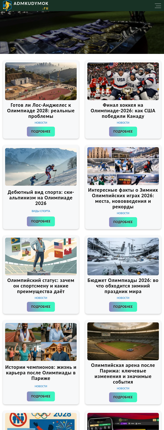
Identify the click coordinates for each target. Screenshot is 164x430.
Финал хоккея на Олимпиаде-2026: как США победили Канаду (123, 110)
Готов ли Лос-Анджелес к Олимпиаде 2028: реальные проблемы (41, 110)
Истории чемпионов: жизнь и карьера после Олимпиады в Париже (41, 372)
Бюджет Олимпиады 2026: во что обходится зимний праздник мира (123, 285)
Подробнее (41, 131)
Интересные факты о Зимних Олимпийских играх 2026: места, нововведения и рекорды (123, 198)
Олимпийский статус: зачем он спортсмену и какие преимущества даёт (41, 285)
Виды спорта (41, 211)
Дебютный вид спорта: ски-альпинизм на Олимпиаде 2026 (41, 197)
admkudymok (31, 5)
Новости (41, 123)
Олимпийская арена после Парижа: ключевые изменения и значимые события (123, 373)
